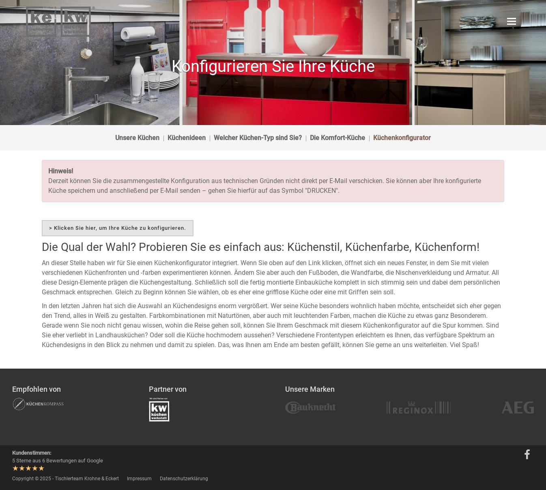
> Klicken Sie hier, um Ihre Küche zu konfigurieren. (117, 228)
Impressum (139, 478)
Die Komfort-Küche (337, 138)
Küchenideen (187, 138)
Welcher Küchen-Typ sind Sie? (258, 138)
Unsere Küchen (137, 138)
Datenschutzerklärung (184, 478)
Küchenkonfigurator (402, 138)
